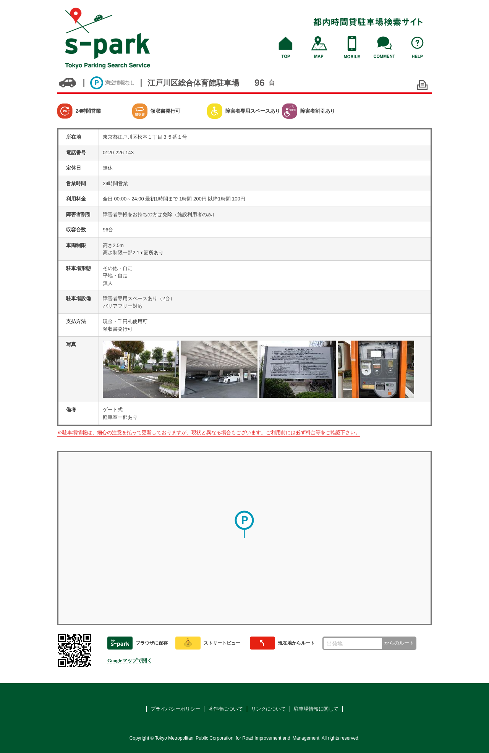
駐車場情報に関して (316, 709)
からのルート (399, 643)
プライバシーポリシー (175, 709)
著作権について (225, 709)
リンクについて (268, 709)
